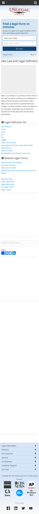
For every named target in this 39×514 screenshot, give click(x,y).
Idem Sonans (6, 148)
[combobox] (19, 46)
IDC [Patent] (6, 126)
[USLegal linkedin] (15, 508)
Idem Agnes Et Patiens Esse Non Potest (17, 145)
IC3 (2, 137)
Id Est (3, 129)
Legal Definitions (8, 181)
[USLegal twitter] (23, 508)
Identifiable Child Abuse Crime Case (15, 153)
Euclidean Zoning (8, 165)
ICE (2, 134)
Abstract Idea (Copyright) (11, 162)
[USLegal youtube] (30, 508)
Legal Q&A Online (7, 184)
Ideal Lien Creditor (8, 142)
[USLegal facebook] (8, 508)
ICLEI (3, 132)
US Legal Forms (7, 187)
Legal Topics (6, 189)
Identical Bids (6, 150)
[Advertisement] (18, 79)
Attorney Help (6, 179)
